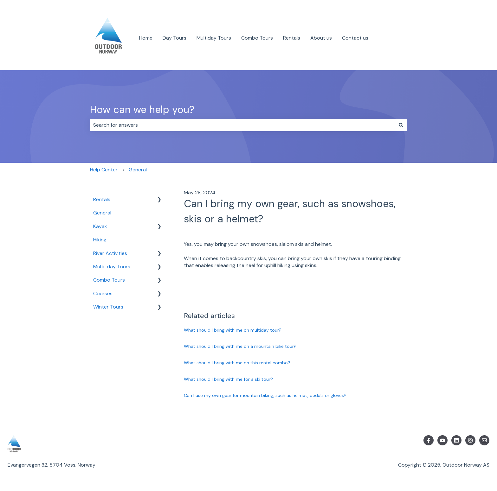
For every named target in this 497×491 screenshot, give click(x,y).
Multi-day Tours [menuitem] (111, 266)
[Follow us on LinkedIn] (456, 440)
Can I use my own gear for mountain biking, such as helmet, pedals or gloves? (265, 395)
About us (321, 38)
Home (145, 38)
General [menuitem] (102, 212)
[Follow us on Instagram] (470, 440)
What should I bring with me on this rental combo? (237, 363)
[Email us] (484, 440)
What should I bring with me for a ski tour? (228, 379)
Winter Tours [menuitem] (108, 306)
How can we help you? (142, 109)
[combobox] (242, 125)
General (138, 169)
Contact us (355, 38)
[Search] (401, 125)
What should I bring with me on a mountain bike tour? (240, 346)
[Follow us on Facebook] (428, 440)
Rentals (291, 38)
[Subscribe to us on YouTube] (442, 440)
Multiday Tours (214, 38)
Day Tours (174, 38)
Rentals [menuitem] (101, 199)
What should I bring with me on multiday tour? (232, 330)
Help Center (104, 169)
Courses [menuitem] (103, 293)
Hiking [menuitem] (99, 239)
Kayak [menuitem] (100, 226)
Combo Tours (257, 38)
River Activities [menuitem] (110, 253)
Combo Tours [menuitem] (109, 280)
